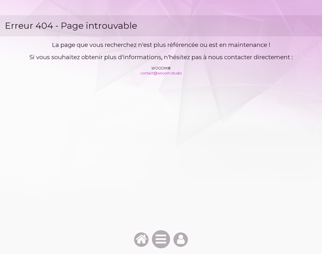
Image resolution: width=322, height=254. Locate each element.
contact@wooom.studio (161, 73)
